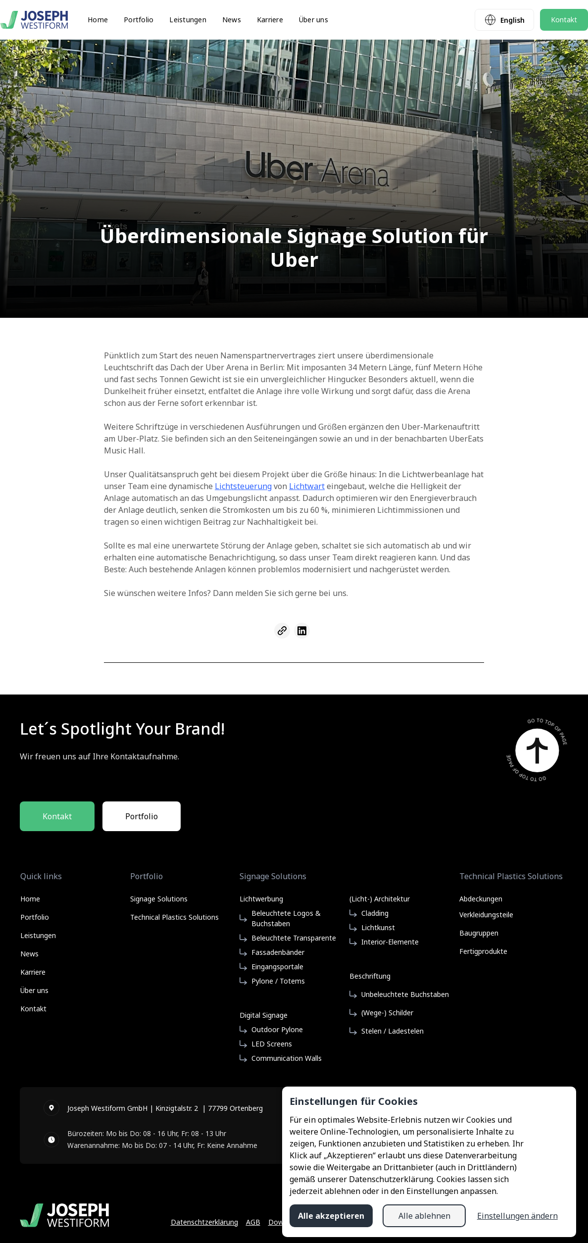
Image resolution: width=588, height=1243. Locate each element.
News (231, 19)
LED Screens (271, 1043)
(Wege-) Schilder (387, 1012)
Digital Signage (264, 1015)
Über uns (313, 19)
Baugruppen (478, 933)
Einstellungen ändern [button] (517, 1215)
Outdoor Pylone (277, 1029)
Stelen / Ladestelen (392, 1031)
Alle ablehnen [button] (424, 1215)
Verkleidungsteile (486, 914)
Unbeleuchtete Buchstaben (405, 994)
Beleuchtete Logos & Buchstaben (286, 918)
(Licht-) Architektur (379, 898)
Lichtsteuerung (243, 486)
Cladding (375, 913)
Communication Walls (286, 1058)
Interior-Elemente (390, 941)
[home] (34, 20)
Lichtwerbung (261, 898)
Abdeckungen (480, 897)
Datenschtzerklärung (204, 1222)
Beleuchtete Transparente (293, 938)
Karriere (270, 19)
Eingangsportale (277, 966)
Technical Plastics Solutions (174, 917)
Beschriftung (370, 976)
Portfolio (138, 19)
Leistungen (187, 19)
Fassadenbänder (277, 952)
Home (98, 19)
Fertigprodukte (483, 951)
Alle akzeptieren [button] (331, 1215)
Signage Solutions (159, 898)
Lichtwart (307, 486)
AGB (253, 1222)
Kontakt (564, 19)
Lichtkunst (378, 927)
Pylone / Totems (278, 981)
